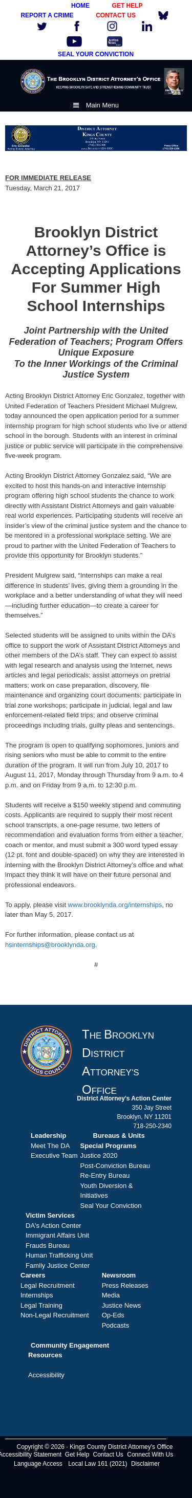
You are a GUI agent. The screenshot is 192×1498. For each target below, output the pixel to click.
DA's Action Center (53, 1225)
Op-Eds (113, 1315)
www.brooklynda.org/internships (115, 905)
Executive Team (54, 1155)
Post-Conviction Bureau (115, 1166)
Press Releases (125, 1285)
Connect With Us (150, 1454)
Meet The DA (50, 1146)
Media (111, 1295)
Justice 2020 (99, 1155)
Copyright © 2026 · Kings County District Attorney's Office (94, 1446)
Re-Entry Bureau (105, 1175)
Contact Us (108, 1454)
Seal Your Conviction (111, 1205)
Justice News (121, 1305)
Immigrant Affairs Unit (57, 1235)
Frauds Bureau (48, 1245)
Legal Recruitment (47, 1285)
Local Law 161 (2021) (97, 1463)
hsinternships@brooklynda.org (50, 945)
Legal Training (41, 1305)
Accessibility (46, 1375)
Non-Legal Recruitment (54, 1315)
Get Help (77, 1454)
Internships (36, 1295)
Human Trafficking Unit (59, 1255)
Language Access (38, 1463)
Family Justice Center (58, 1265)
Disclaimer (145, 1463)
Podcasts (115, 1325)
